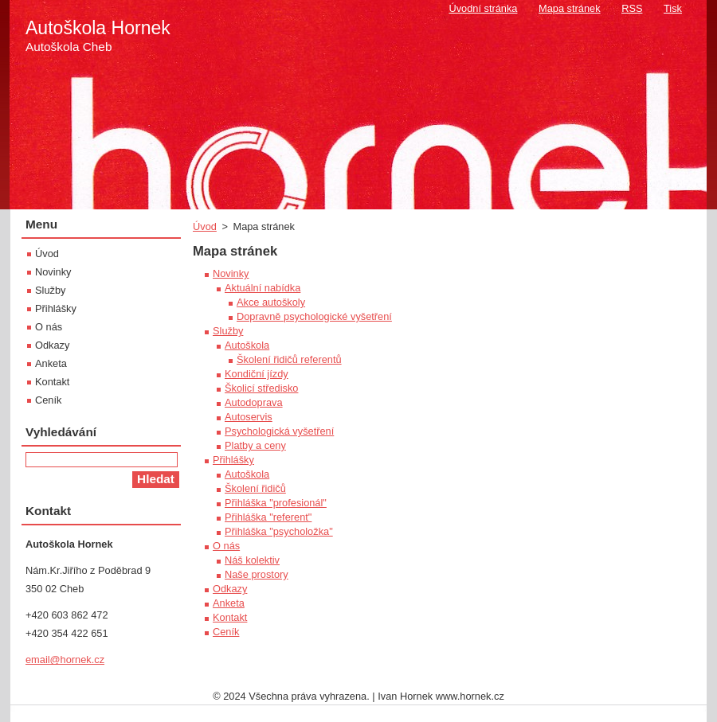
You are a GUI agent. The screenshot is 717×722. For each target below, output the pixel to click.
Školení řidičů (255, 488)
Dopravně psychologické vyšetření (314, 316)
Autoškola (247, 345)
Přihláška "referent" (268, 517)
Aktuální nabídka (262, 288)
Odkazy (230, 589)
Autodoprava (254, 402)
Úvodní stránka (483, 8)
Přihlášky (233, 460)
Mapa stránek (570, 8)
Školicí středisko (261, 388)
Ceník (226, 632)
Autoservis (248, 417)
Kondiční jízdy (256, 374)
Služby (228, 331)
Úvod (205, 226)
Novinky (231, 273)
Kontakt (230, 617)
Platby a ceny (255, 445)
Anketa (229, 603)
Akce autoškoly (271, 302)
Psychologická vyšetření (279, 431)
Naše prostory (256, 574)
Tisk (673, 8)
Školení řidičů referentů (289, 359)
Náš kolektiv (252, 560)
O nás (226, 546)
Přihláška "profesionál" (276, 503)
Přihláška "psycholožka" (279, 531)
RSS (631, 8)
